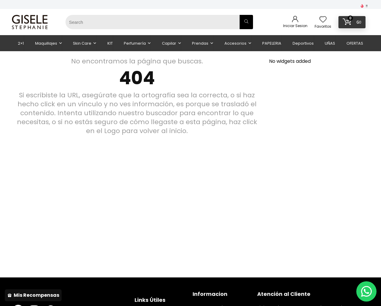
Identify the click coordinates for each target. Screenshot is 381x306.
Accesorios (235, 43)
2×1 (21, 43)
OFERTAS (354, 43)
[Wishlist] (323, 20)
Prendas (200, 43)
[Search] (246, 22)
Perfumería (135, 43)
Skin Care (82, 43)
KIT (110, 43)
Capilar (169, 43)
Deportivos (303, 43)
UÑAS (330, 43)
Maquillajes (46, 43)
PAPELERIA (271, 43)
